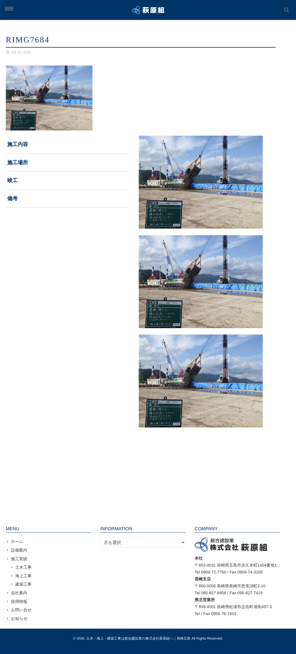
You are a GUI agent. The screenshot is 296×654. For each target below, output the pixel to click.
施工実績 (19, 558)
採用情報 (19, 601)
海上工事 (23, 575)
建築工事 (23, 584)
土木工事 (23, 567)
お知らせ (19, 618)
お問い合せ (21, 610)
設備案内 (19, 550)
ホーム (17, 541)
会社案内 (19, 593)
